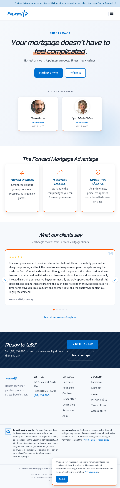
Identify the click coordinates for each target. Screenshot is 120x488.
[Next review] (115, 280)
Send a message (81, 355)
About (66, 416)
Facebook (96, 382)
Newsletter (68, 399)
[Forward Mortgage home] (18, 13)
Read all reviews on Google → (60, 317)
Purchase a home (48, 73)
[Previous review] (5, 280)
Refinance (75, 73)
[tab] (54, 309)
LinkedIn (96, 388)
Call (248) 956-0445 (83, 344)
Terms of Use (98, 405)
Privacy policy (91, 472)
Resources (68, 410)
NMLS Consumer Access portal (96, 439)
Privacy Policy (99, 400)
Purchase (67, 382)
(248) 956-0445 (42, 395)
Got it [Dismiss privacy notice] (62, 479)
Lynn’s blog (68, 405)
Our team (67, 393)
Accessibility (98, 411)
